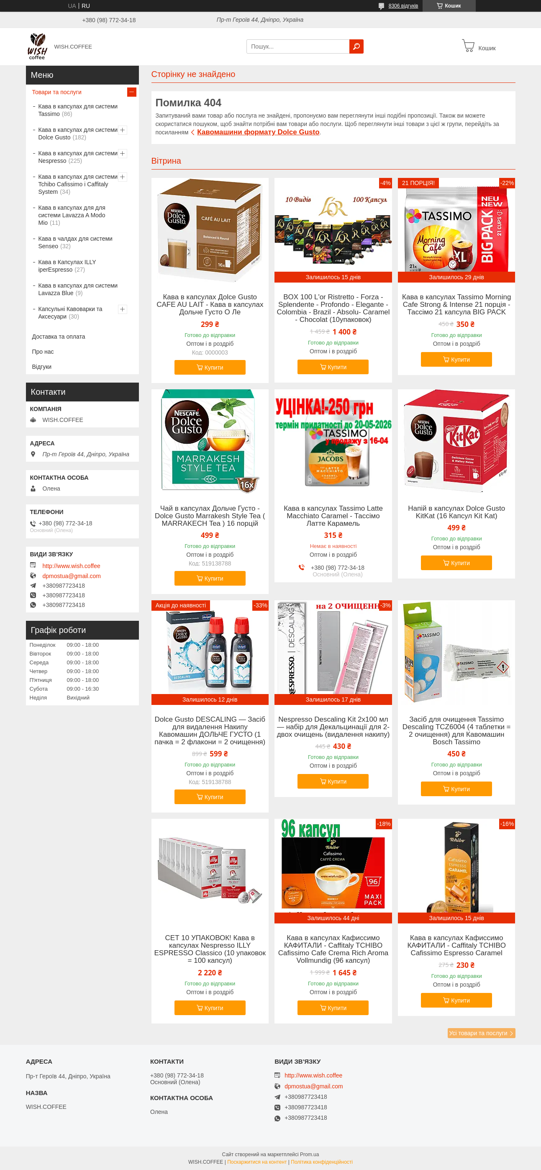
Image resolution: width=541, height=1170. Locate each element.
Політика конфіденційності (322, 1162)
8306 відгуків (403, 6)
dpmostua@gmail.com (72, 576)
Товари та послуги (57, 92)
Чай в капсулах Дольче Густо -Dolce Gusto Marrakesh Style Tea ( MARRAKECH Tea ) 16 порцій (210, 516)
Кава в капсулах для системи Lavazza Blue (78, 289)
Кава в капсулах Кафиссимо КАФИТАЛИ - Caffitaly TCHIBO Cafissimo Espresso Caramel (456, 945)
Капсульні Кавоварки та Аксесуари (70, 313)
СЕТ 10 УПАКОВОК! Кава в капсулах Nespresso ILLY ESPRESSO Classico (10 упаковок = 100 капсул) (210, 949)
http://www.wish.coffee (71, 566)
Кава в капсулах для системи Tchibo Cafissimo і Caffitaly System (78, 184)
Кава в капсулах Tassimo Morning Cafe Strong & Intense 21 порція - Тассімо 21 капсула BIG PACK (456, 304)
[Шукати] (356, 46)
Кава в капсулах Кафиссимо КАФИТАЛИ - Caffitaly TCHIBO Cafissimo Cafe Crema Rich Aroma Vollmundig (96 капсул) (333, 949)
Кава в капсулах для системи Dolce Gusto (78, 133)
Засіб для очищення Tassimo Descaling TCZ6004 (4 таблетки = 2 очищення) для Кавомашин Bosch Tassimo (457, 731)
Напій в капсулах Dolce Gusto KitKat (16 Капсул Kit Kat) (456, 512)
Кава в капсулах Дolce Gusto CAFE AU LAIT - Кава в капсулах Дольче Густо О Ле (209, 304)
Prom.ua (309, 1154)
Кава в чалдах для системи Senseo (75, 242)
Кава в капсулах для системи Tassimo (78, 110)
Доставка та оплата (58, 336)
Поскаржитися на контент (257, 1162)
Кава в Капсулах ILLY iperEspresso (67, 266)
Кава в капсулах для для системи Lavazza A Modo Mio (71, 215)
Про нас (43, 351)
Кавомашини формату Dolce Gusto (258, 132)
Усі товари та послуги (478, 1033)
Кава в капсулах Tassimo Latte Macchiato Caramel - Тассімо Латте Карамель (333, 516)
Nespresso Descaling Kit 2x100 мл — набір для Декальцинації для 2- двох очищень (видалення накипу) (333, 727)
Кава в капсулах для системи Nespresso (78, 157)
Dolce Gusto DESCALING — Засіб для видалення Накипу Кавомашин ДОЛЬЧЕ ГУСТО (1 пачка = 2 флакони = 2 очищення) (209, 731)
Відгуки (42, 366)
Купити (214, 367)
